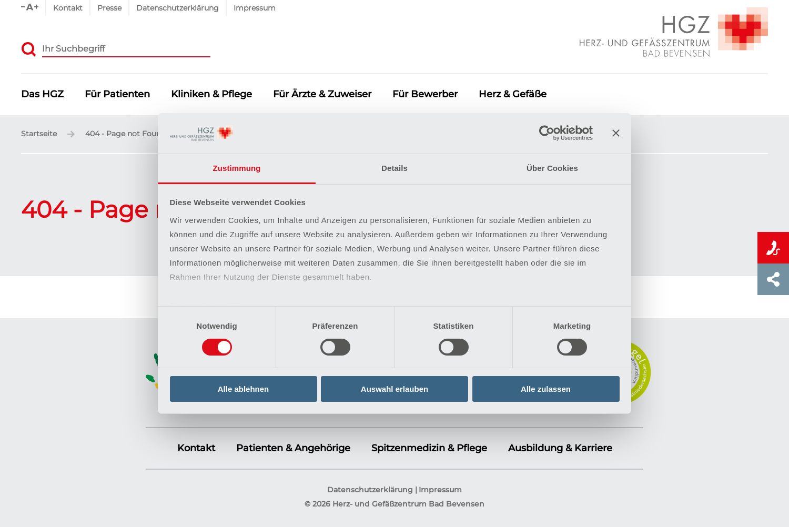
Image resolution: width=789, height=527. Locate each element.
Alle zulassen (546, 388)
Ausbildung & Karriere (560, 448)
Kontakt (68, 8)
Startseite (39, 134)
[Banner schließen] (616, 133)
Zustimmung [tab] (237, 168)
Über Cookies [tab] (552, 168)
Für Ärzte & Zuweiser (322, 94)
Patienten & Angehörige (293, 448)
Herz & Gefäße (513, 94)
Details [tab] (394, 168)
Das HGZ (42, 94)
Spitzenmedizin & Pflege (429, 448)
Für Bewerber (425, 94)
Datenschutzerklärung (177, 8)
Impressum (255, 8)
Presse (109, 8)
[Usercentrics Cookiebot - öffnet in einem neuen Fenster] (547, 133)
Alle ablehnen (243, 388)
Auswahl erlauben (394, 388)
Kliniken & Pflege (211, 94)
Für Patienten (117, 94)
